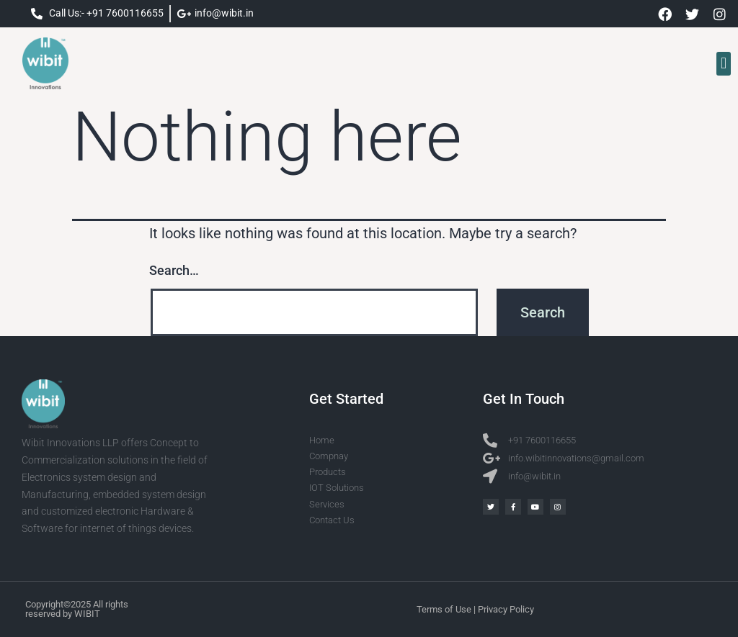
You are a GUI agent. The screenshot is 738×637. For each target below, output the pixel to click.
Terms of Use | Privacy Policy (475, 609)
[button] (723, 64)
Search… (174, 270)
